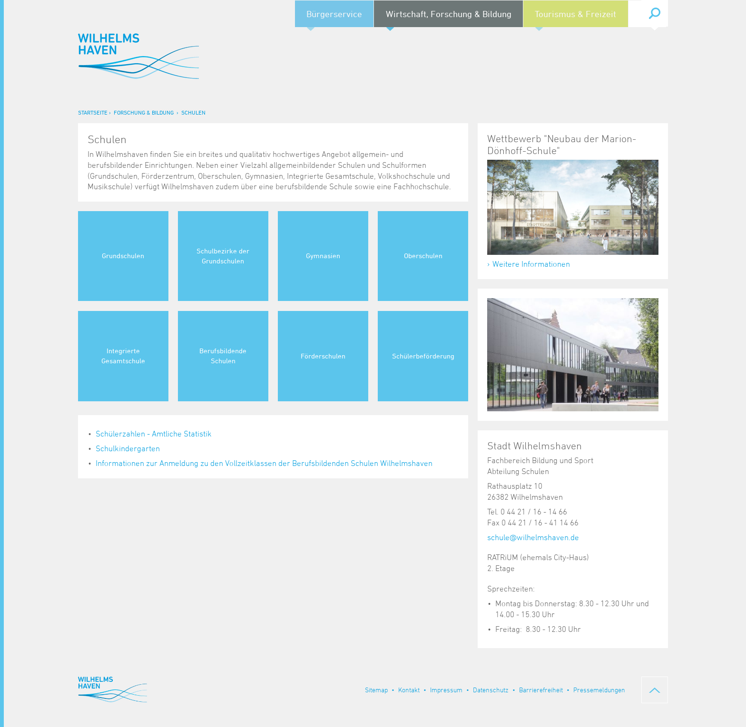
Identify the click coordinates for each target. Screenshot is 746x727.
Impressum (446, 690)
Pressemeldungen (599, 690)
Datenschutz (491, 690)
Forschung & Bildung (144, 112)
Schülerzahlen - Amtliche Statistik (154, 433)
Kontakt (409, 690)
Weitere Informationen (531, 264)
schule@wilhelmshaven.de (533, 537)
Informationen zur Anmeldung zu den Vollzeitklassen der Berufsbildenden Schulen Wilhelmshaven (264, 463)
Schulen (193, 112)
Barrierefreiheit (541, 690)
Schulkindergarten (128, 448)
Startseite (93, 112)
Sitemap (376, 690)
